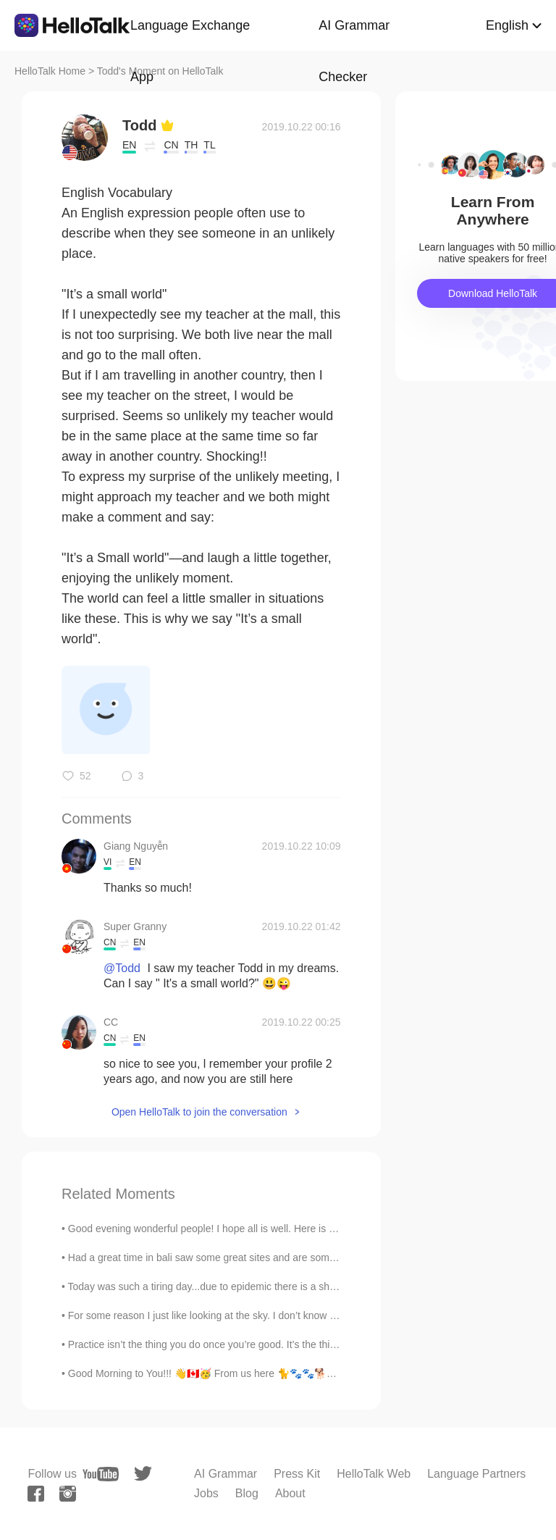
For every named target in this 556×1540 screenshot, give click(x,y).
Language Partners (476, 1474)
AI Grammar (225, 1474)
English (507, 25)
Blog (246, 1493)
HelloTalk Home (49, 71)
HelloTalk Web (373, 1474)
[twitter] (143, 1473)
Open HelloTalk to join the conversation (199, 1112)
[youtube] (101, 1474)
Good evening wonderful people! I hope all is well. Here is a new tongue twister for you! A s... (276, 1228)
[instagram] (67, 1494)
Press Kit (297, 1474)
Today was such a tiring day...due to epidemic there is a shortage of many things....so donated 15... (289, 1286)
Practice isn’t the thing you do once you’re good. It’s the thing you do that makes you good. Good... (289, 1344)
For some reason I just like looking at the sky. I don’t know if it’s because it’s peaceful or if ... (273, 1315)
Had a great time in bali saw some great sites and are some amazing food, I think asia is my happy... (293, 1257)
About (290, 1493)
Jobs (206, 1493)
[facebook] (36, 1494)
